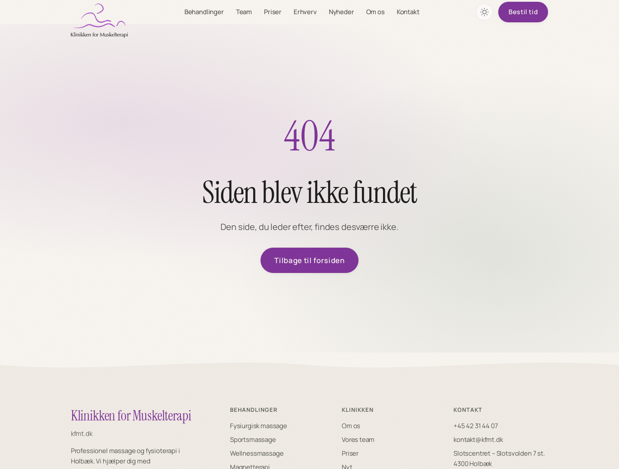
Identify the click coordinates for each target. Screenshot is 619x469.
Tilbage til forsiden (309, 260)
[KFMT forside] (99, 20)
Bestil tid (523, 11)
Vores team (358, 439)
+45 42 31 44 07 (476, 425)
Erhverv (305, 11)
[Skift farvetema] (484, 12)
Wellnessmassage (256, 453)
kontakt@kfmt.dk (478, 439)
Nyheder (341, 11)
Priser (273, 11)
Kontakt (408, 11)
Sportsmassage (253, 439)
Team (244, 11)
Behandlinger (204, 11)
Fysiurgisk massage (258, 425)
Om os (375, 11)
